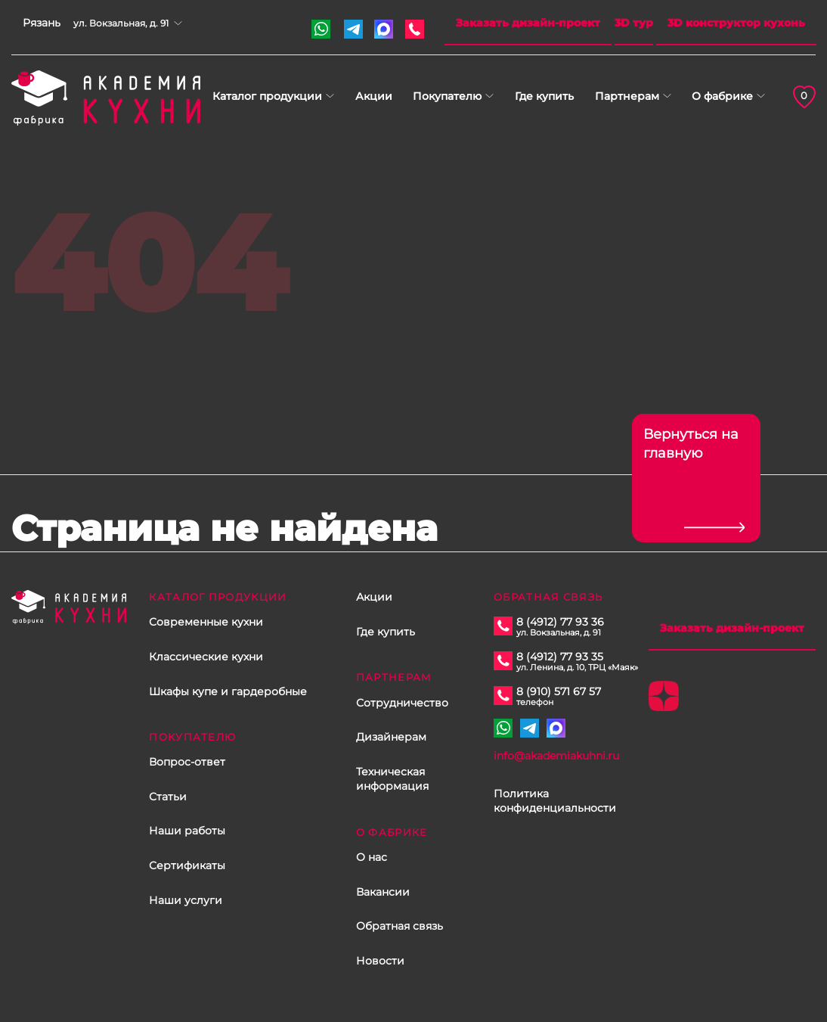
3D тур (634, 23)
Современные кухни (206, 622)
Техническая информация (392, 779)
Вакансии (383, 892)
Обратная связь (399, 926)
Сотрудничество (402, 703)
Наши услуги (185, 900)
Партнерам (627, 96)
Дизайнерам (391, 737)
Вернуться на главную (691, 443)
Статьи (168, 796)
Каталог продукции (267, 96)
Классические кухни (206, 656)
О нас (371, 857)
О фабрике (722, 96)
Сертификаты (187, 865)
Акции (373, 96)
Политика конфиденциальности (555, 801)
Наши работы (187, 830)
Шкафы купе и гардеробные (228, 691)
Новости (380, 961)
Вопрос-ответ (187, 762)
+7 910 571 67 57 (320, 29)
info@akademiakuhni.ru (556, 756)
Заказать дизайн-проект (528, 23)
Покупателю (447, 96)
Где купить (544, 96)
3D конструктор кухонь (736, 23)
